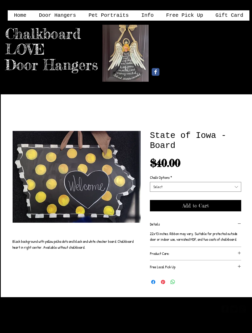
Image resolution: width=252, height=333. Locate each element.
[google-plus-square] (242, 309)
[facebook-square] (225, 309)
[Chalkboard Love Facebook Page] (155, 72)
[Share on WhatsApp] (173, 282)
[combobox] (195, 187)
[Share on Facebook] (153, 282)
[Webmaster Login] (197, 309)
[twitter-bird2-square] (234, 309)
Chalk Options (161, 177)
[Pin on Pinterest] (163, 282)
